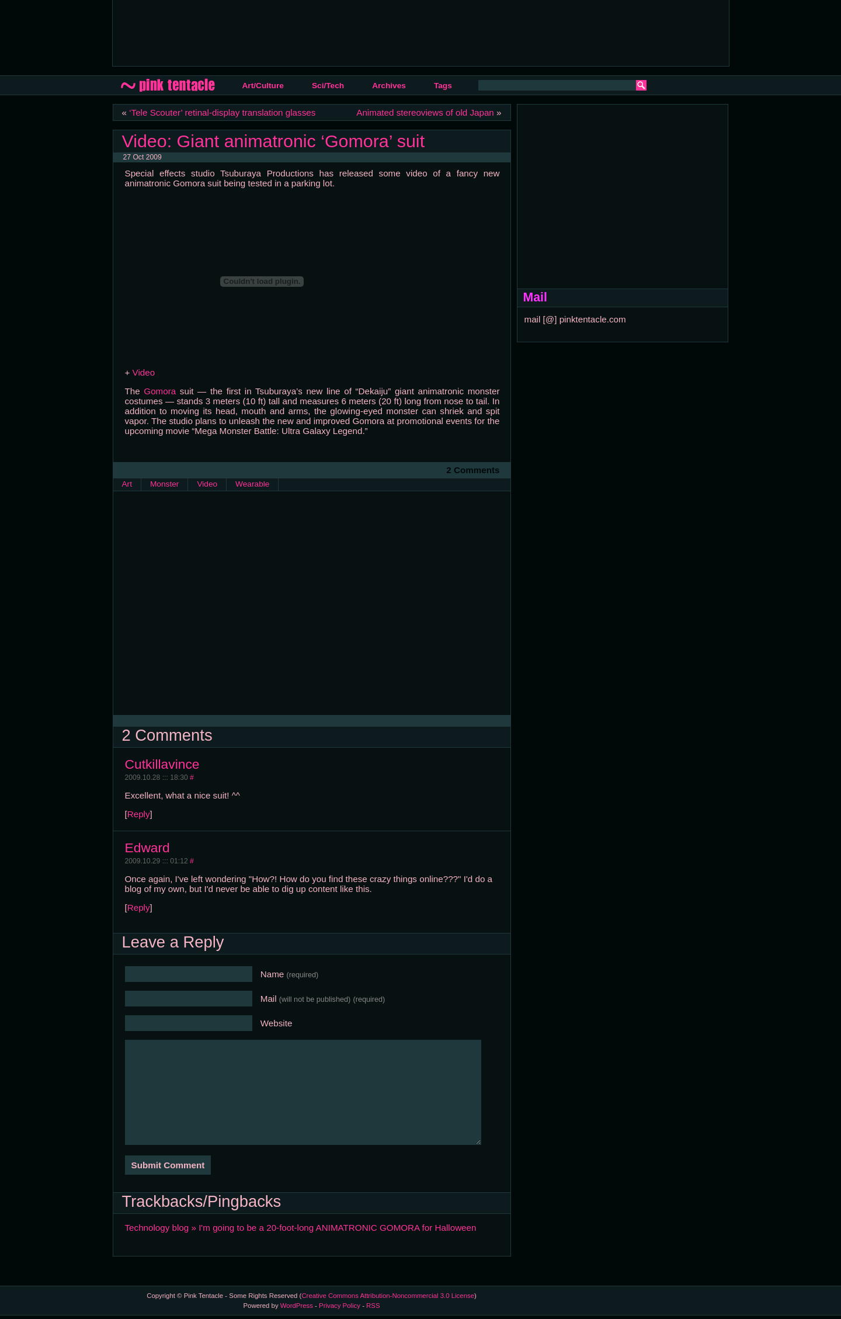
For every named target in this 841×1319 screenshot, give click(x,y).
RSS (373, 1305)
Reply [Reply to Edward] (138, 907)
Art (127, 484)
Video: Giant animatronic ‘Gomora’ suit (273, 141)
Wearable (252, 484)
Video (144, 372)
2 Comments (472, 470)
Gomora (160, 391)
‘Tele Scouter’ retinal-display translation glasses (222, 112)
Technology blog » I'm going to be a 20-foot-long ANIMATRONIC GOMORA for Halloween (301, 1228)
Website (276, 1023)
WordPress (296, 1305)
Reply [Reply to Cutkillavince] (138, 814)
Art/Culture (263, 85)
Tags (443, 85)
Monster (164, 484)
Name (289, 974)
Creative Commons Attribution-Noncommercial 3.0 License (387, 1295)
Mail (322, 999)
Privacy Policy (339, 1305)
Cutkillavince (162, 764)
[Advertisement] (334, 32)
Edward (147, 847)
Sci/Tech (328, 85)
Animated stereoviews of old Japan (425, 112)
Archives (389, 85)
